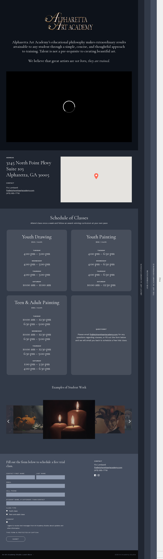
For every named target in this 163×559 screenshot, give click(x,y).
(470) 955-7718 (12, 193)
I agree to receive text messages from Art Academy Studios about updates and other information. (35, 527)
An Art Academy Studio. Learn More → (18, 555)
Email (8, 482)
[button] (96, 176)
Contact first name (15, 473)
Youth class (13, 511)
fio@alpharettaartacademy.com (20, 190)
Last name (41, 473)
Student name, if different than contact (25, 499)
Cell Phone (11, 491)
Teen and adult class (17, 514)
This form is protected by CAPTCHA (22, 532)
